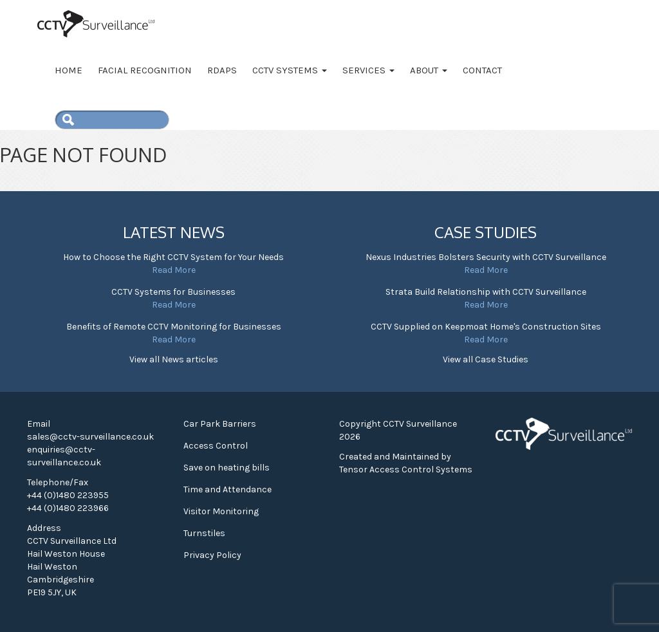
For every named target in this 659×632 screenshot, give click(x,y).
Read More (174, 270)
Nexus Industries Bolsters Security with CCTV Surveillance (486, 257)
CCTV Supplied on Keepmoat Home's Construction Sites (486, 326)
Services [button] (368, 70)
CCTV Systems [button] (289, 70)
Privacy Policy (212, 555)
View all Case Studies (485, 359)
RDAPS (222, 70)
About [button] (428, 70)
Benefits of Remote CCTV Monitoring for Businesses (173, 326)
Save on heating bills (226, 467)
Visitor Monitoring (221, 511)
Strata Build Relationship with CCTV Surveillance (485, 291)
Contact (482, 70)
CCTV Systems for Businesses (173, 291)
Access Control (215, 445)
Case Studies (485, 232)
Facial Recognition (145, 70)
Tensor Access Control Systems (405, 469)
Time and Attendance (227, 489)
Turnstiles (204, 533)
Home (68, 70)
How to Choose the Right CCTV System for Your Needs (173, 257)
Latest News (174, 232)
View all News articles (173, 359)
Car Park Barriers (219, 423)
